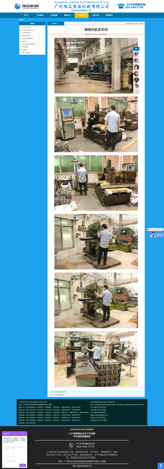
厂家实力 (81, 15)
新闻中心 (67, 15)
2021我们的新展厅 (27, 27)
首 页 (26, 15)
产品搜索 (136, 92)
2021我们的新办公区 (27, 30)
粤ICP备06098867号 (82, 466)
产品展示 (40, 15)
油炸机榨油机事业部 (27, 38)
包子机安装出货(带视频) (28, 44)
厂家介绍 (95, 15)
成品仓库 (24, 41)
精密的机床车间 (26, 35)
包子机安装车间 (26, 33)
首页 (136, 23)
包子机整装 (25, 47)
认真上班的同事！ (27, 52)
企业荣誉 (53, 15)
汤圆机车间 (25, 50)
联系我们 (109, 15)
